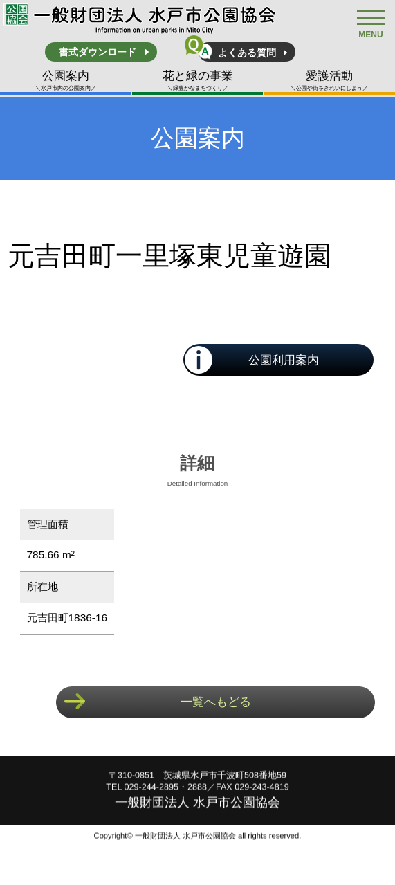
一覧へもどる (216, 702)
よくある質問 (247, 52)
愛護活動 (329, 80)
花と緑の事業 (198, 80)
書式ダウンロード (97, 51)
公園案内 (65, 80)
